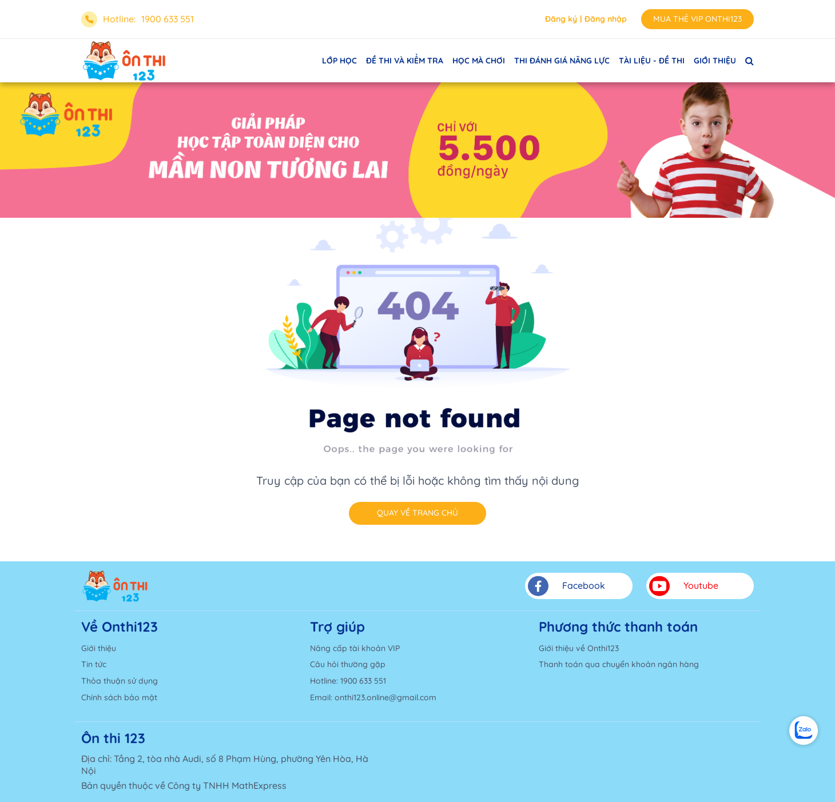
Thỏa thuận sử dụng (119, 681)
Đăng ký (561, 19)
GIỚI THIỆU (715, 60)
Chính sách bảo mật (119, 697)
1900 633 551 (167, 19)
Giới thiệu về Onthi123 (579, 648)
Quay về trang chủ (417, 513)
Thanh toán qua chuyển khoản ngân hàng (619, 664)
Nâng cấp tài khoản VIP (355, 648)
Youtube (683, 586)
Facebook (566, 586)
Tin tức (93, 664)
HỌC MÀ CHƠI (478, 60)
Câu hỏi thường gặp (347, 664)
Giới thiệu (98, 648)
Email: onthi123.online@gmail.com (373, 697)
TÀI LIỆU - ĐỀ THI (652, 60)
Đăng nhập (605, 19)
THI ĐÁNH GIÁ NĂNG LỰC (562, 60)
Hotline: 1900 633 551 (348, 681)
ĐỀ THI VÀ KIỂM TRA (404, 60)
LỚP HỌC (339, 60)
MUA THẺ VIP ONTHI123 (697, 19)
